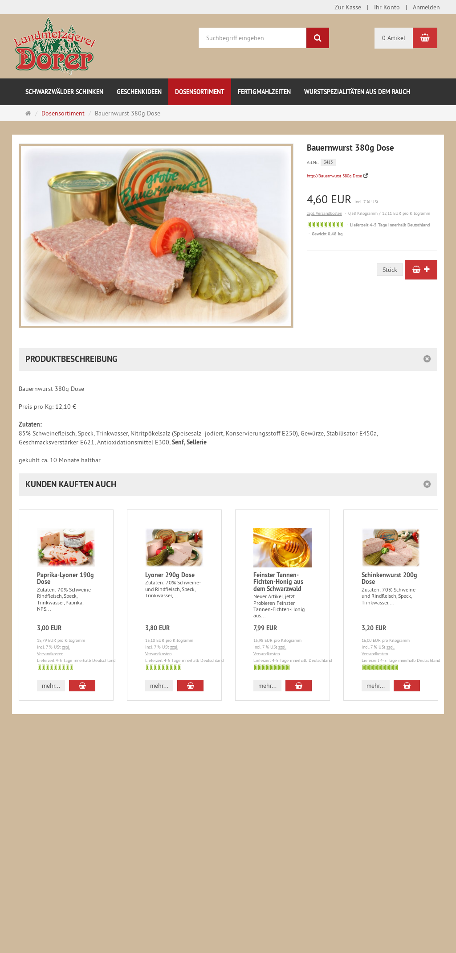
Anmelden (426, 7)
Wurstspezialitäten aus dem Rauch (357, 92)
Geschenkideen (139, 92)
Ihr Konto (387, 7)
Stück (390, 270)
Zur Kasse (347, 7)
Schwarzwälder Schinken (64, 92)
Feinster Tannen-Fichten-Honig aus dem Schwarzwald (278, 582)
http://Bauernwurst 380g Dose (334, 176)
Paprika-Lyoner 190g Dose (65, 578)
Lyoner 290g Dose (170, 575)
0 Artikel (393, 38)
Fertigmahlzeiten (264, 92)
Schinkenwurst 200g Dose (389, 578)
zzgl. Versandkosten (324, 213)
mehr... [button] (51, 686)
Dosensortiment (199, 92)
